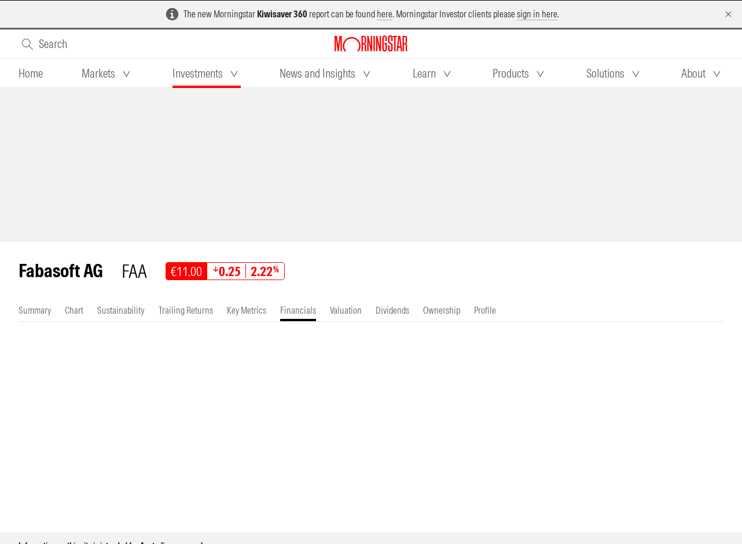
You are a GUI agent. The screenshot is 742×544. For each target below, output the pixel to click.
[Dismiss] (728, 14)
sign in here (537, 14)
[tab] (31, 73)
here (384, 14)
